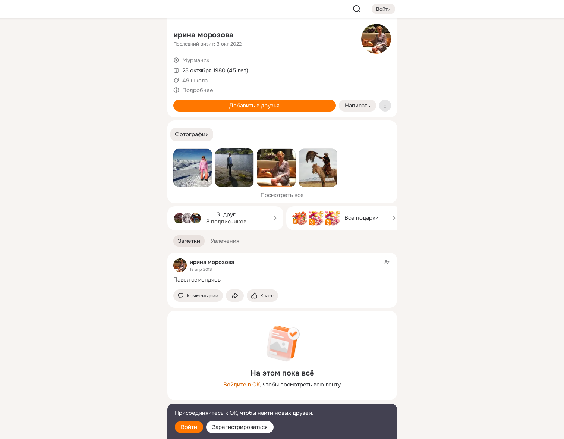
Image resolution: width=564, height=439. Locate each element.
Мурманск (195, 60)
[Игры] (144, 101)
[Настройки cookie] (112, 429)
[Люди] (111, 68)
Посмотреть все (282, 195)
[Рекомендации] (111, 134)
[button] (191, 134)
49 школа (195, 80)
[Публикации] (79, 68)
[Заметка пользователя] (282, 270)
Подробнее (197, 90)
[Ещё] (112, 381)
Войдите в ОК (241, 384)
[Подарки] (79, 101)
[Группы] (144, 35)
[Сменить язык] (112, 397)
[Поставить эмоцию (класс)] (262, 295)
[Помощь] (79, 134)
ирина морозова (203, 35)
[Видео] (144, 68)
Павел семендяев (197, 279)
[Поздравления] (111, 101)
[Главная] (79, 35)
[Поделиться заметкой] (235, 295)
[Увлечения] (111, 35)
